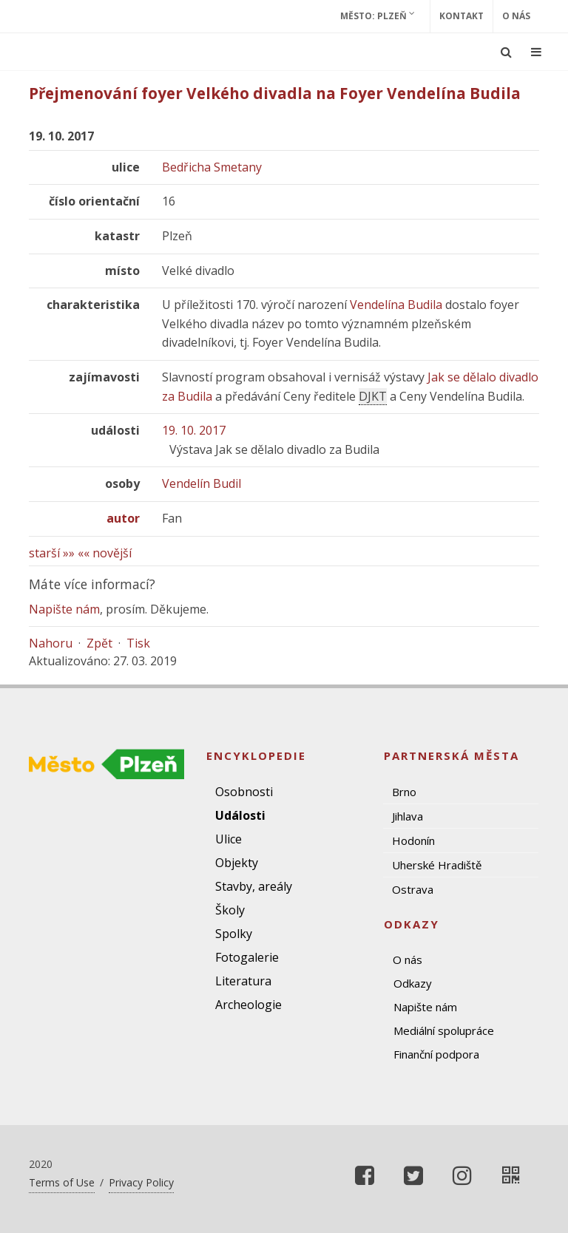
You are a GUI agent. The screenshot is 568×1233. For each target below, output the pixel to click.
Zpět (99, 643)
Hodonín (413, 840)
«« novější (105, 553)
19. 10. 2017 (194, 430)
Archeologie (248, 1004)
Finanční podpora (436, 1054)
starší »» (52, 553)
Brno (404, 791)
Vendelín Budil (201, 483)
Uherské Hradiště (436, 864)
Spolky (233, 933)
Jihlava (407, 816)
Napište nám (64, 609)
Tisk (138, 643)
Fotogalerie (247, 957)
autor (123, 518)
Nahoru (50, 643)
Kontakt (461, 16)
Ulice (228, 839)
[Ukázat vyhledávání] (506, 52)
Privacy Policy (141, 1182)
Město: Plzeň (377, 15)
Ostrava (412, 889)
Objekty (236, 863)
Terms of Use (62, 1182)
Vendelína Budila (396, 304)
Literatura (243, 981)
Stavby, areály (253, 886)
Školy (230, 910)
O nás (516, 16)
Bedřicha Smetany (212, 167)
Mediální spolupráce (443, 1030)
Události (240, 815)
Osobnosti (244, 792)
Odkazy (412, 983)
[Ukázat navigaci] (536, 52)
